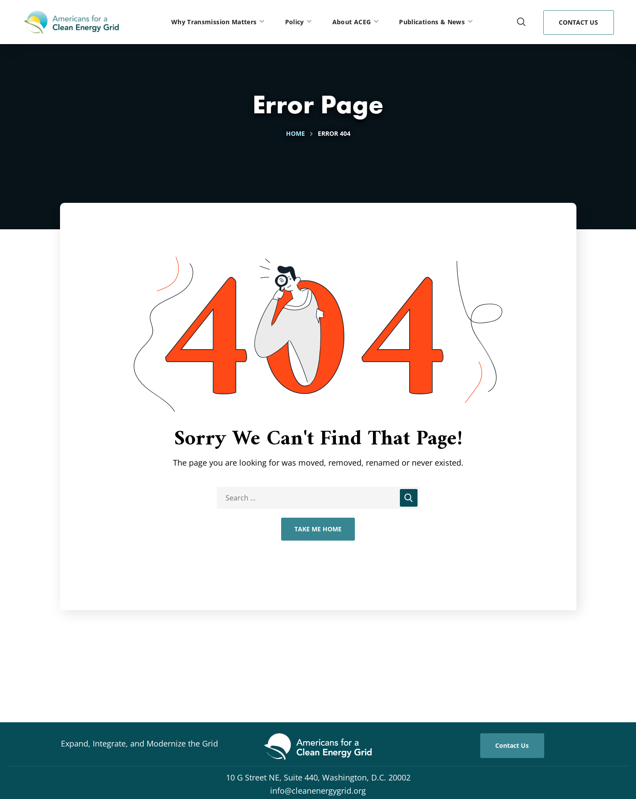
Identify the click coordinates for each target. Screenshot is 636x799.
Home (295, 133)
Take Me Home (318, 529)
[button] (521, 22)
